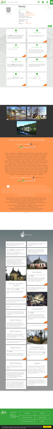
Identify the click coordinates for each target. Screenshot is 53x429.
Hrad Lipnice (24, 199)
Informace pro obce (27, 417)
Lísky (34, 164)
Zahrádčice (22, 174)
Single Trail (43, 192)
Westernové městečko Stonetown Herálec (19, 208)
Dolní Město (36, 156)
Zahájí (16, 174)
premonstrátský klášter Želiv (13, 202)
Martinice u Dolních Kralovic (19, 165)
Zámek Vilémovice (10, 198)
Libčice (14, 164)
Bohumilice (27, 153)
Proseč (22, 168)
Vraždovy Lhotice (42, 173)
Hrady (38, 189)
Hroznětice (28, 161)
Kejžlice (6, 162)
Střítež (16, 171)
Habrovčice (30, 158)
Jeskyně (20, 192)
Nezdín (6, 167)
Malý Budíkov (8, 165)
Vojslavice (30, 173)
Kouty (22, 6)
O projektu (27, 413)
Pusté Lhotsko (33, 168)
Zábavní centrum (22, 194)
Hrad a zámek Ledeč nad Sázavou (24, 198)
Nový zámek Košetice (20, 207)
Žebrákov (34, 174)
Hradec (23, 161)
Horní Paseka (41, 159)
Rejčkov (7, 170)
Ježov (33, 161)
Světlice (31, 171)
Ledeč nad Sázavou (44, 162)
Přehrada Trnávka (30, 204)
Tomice (35, 171)
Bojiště (32, 153)
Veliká (45, 171)
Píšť (10, 168)
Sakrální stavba (31, 194)
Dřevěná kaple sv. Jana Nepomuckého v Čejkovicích (20, 205)
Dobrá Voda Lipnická (41, 155)
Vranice (35, 173)
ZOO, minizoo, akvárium (15, 186)
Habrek (24, 158)
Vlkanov (25, 173)
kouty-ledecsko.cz (29, 23)
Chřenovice (20, 155)
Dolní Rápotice (18, 158)
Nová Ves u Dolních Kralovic (16, 167)
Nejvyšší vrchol (31, 192)
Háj (34, 158)
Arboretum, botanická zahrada (23, 189)
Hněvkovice (43, 158)
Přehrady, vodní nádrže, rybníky (9, 189)
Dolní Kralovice (28, 156)
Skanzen (44, 186)
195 (26, 21)
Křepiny (36, 162)
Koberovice (11, 162)
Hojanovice (10, 159)
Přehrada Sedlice (21, 204)
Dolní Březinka (20, 156)
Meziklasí (29, 165)
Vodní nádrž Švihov (32, 199)
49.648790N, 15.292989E (30, 14)
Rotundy (15, 192)
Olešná (30, 167)
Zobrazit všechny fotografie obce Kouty (26, 135)
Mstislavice (45, 165)
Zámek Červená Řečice (17, 210)
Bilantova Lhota (13, 153)
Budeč (41, 153)
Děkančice (26, 155)
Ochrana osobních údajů (27, 421)
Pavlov (6, 168)
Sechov (16, 170)
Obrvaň (25, 167)
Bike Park (37, 192)
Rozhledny (33, 189)
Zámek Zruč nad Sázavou (37, 208)
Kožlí (28, 162)
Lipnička (30, 164)
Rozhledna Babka (37, 210)
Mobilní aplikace (42, 417)
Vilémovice (14, 173)
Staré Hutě (8, 171)
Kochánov (17, 162)
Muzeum (49, 192)
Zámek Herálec (28, 210)
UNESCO (29, 186)
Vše (8, 186)
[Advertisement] (26, 96)
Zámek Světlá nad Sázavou (13, 199)
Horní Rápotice (16, 161)
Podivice (13, 168)
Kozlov (31, 162)
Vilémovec (8, 173)
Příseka (18, 168)
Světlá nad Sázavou (29, 13)
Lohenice (38, 164)
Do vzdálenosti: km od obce (22, 144)
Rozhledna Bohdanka (41, 202)
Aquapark (24, 186)
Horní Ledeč (34, 159)
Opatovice (35, 167)
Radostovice (41, 168)
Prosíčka (27, 168)
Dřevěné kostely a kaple (6, 192)
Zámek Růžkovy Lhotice (32, 207)
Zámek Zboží (39, 201)
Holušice (16, 159)
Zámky (43, 189)
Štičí (13, 171)
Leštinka (10, 164)
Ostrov (40, 167)
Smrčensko (28, 170)
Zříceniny (48, 189)
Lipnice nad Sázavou (22, 164)
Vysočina (27, 11)
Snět (37, 170)
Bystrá (7, 155)
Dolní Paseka (43, 156)
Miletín (34, 165)
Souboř (41, 170)
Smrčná (33, 170)
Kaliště (37, 161)
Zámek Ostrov (24, 202)
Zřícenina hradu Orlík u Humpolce (18, 201)
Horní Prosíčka (8, 161)
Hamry (37, 158)
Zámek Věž (32, 202)
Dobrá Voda (32, 155)
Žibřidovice (40, 174)
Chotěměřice (13, 155)
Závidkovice (29, 174)
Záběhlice (12, 174)
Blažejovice (21, 153)
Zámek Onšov (31, 201)
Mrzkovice (39, 165)
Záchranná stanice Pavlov (40, 198)
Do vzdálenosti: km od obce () (21, 177)
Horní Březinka (26, 159)
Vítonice (20, 173)
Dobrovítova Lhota (10, 156)
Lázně (25, 192)
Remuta (12, 170)
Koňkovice (23, 162)
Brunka (37, 153)
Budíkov (46, 153)
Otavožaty (45, 167)
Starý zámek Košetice (39, 205)
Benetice (7, 153)
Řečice (46, 168)
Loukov (43, 164)
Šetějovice (21, 170)
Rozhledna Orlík (42, 199)
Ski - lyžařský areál (36, 186)
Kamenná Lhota (44, 161)
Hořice (20, 159)
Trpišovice (40, 171)
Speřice (46, 170)
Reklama (42, 413)
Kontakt (42, 421)
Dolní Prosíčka (9, 158)
